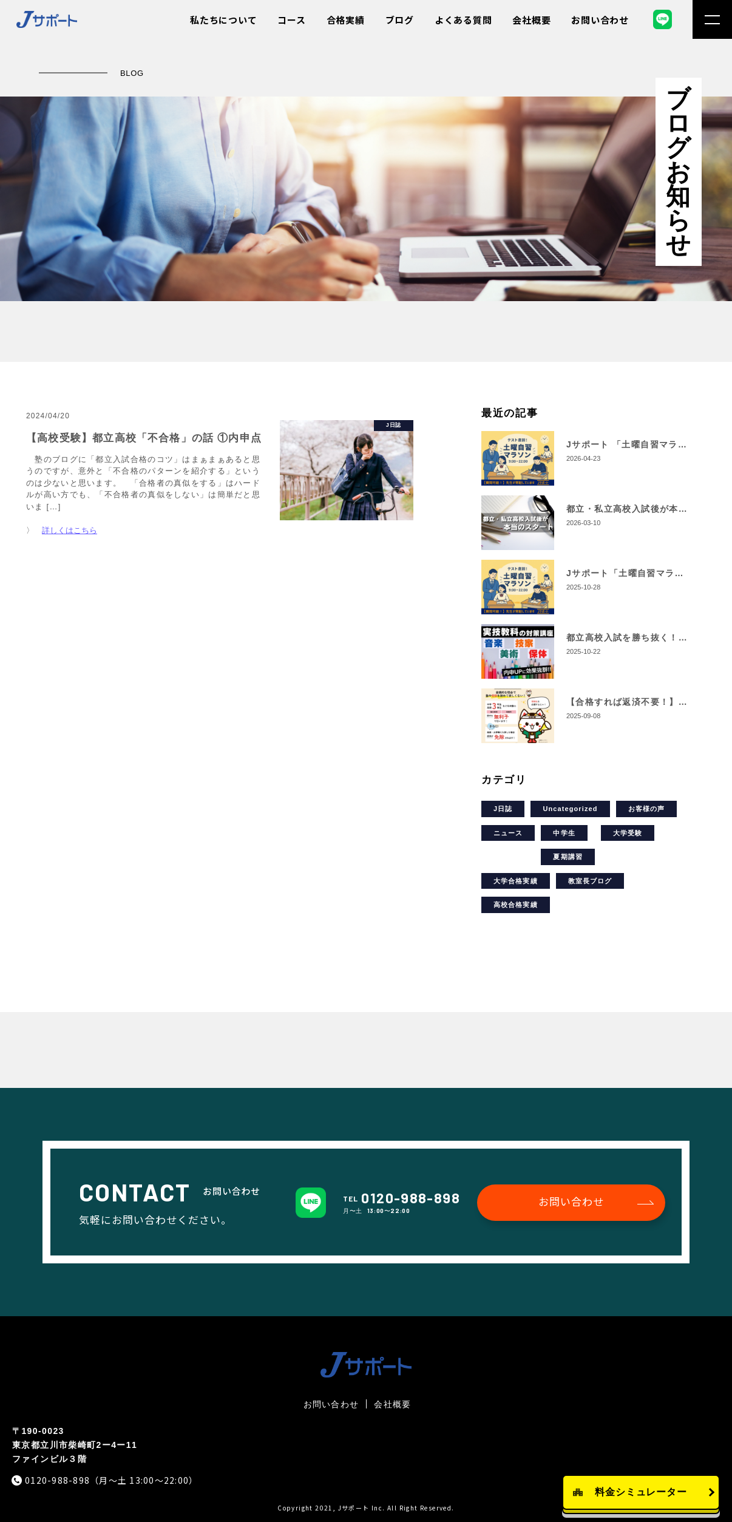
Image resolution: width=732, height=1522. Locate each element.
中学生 (564, 833)
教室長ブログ (590, 881)
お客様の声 (646, 808)
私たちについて (223, 19)
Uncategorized (570, 808)
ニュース (508, 833)
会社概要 (531, 19)
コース (291, 19)
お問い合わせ (600, 19)
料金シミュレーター (641, 1492)
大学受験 (627, 833)
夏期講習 (567, 856)
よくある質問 (463, 19)
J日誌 (502, 808)
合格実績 (346, 19)
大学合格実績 (515, 881)
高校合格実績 (515, 904)
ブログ (399, 19)
